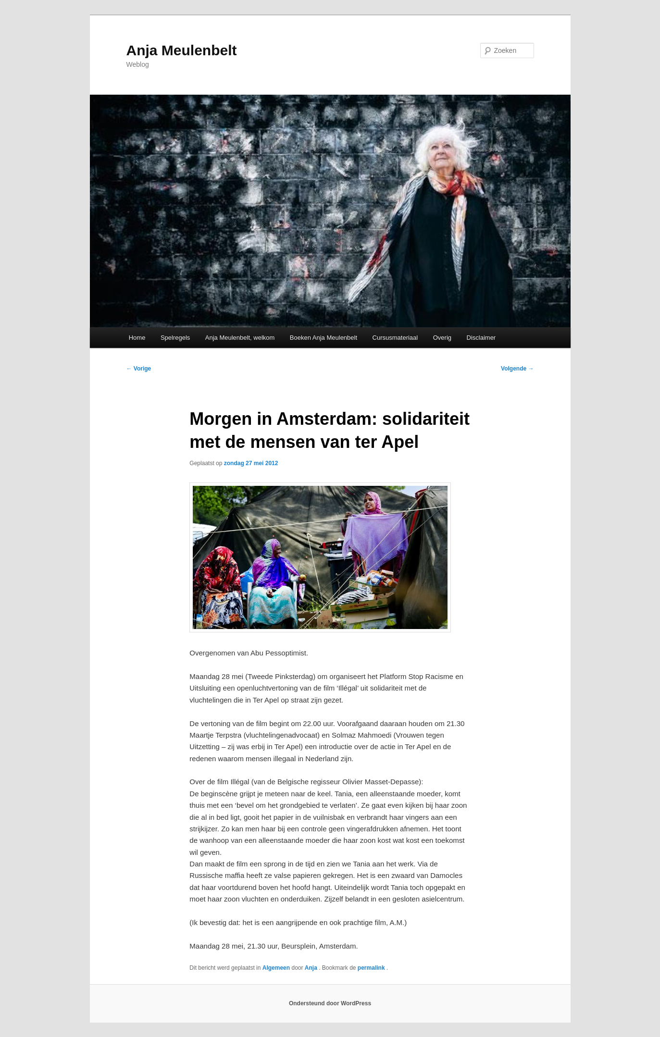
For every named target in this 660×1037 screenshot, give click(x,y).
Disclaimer (481, 337)
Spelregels (175, 337)
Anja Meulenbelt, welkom (240, 337)
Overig (442, 337)
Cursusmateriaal (395, 337)
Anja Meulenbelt (181, 50)
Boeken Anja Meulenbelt (323, 337)
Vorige (138, 368)
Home (137, 337)
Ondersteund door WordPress (330, 1003)
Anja (312, 967)
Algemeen (276, 967)
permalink (372, 967)
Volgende (517, 368)
